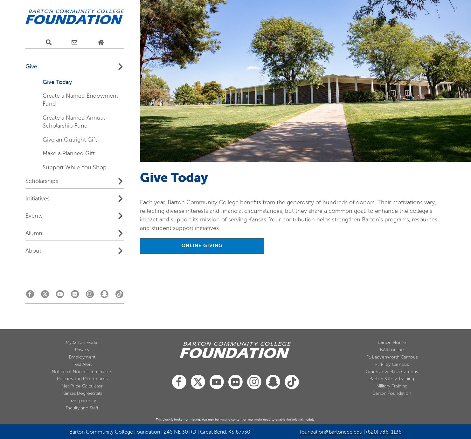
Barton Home (392, 342)
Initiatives (37, 198)
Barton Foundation (392, 393)
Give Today (57, 82)
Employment (82, 357)
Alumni (34, 233)
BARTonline (392, 349)
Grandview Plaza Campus (392, 371)
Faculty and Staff (82, 408)
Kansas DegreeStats (82, 393)
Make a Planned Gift (69, 153)
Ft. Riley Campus (392, 364)
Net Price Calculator (82, 386)
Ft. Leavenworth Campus (392, 357)
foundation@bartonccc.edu (331, 432)
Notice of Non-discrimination (82, 371)
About (33, 250)
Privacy (82, 349)
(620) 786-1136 (384, 432)
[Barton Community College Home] (74, 17)
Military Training (392, 386)
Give (31, 66)
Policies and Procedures (82, 378)
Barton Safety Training (392, 378)
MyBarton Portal (82, 342)
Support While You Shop (75, 167)
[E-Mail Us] (74, 42)
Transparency (82, 400)
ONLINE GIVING (202, 245)
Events (34, 216)
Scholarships (41, 181)
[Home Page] (101, 42)
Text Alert (82, 364)
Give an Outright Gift (70, 139)
